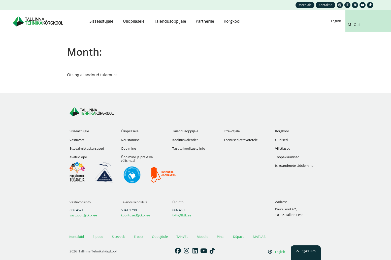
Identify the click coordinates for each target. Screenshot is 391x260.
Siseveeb (118, 236)
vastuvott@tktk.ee (83, 215)
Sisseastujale (79, 131)
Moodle (202, 236)
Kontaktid (76, 236)
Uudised (281, 140)
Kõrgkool (282, 131)
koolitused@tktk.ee (135, 215)
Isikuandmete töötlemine (294, 165)
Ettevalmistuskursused (87, 148)
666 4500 (179, 210)
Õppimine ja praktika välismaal (137, 159)
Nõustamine (130, 140)
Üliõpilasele (130, 131)
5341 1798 (129, 210)
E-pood (97, 236)
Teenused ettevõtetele (241, 140)
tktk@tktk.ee (181, 215)
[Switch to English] (336, 21)
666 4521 (76, 210)
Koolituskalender (185, 140)
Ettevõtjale (232, 131)
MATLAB (259, 236)
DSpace (238, 236)
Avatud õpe (78, 157)
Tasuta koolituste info (188, 148)
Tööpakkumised (287, 157)
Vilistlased (282, 148)
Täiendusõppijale (185, 131)
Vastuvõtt (77, 140)
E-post (138, 236)
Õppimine (128, 148)
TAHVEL (182, 236)
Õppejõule (160, 236)
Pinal (220, 236)
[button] (367, 25)
